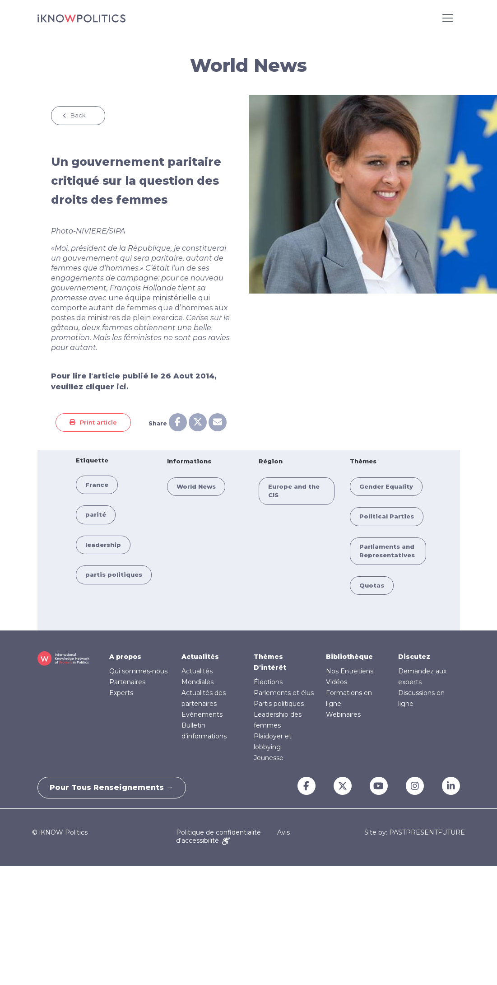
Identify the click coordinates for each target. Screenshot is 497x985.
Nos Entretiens (349, 671)
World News (196, 486)
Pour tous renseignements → (113, 787)
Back (78, 115)
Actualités (200, 657)
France (96, 484)
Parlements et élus (284, 693)
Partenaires (127, 682)
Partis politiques (279, 704)
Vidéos (336, 682)
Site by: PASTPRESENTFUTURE (414, 832)
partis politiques (113, 574)
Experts (121, 693)
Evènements (202, 714)
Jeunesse (268, 758)
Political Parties (386, 516)
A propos (125, 657)
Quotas (371, 585)
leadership (103, 544)
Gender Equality (386, 486)
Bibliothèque (349, 657)
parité (95, 514)
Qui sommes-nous (138, 671)
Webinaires (343, 714)
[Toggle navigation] (448, 18)
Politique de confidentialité (218, 832)
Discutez (414, 657)
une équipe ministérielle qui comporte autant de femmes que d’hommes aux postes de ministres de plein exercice (139, 308)
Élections (268, 682)
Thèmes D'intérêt (270, 662)
